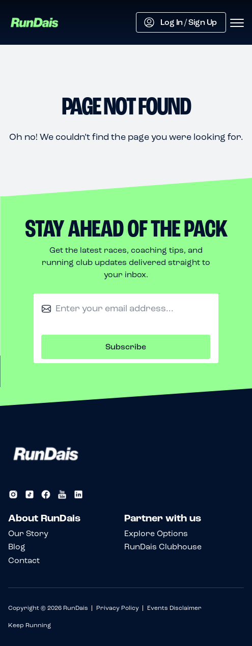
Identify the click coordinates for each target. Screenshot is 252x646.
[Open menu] (237, 23)
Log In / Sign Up (180, 22)
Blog (16, 546)
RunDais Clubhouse (163, 546)
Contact (24, 560)
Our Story (28, 533)
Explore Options (156, 533)
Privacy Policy (117, 607)
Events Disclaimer (174, 607)
